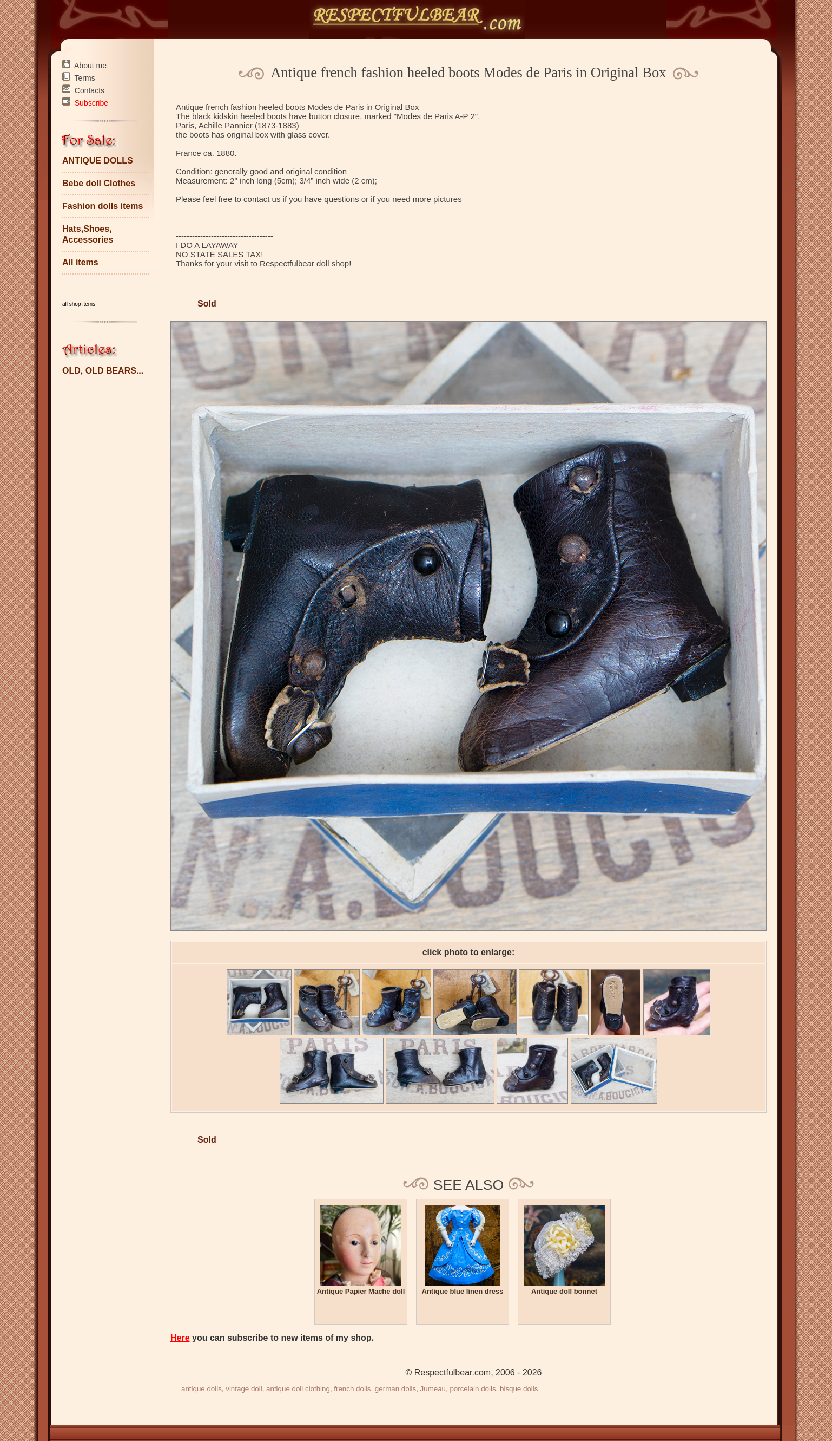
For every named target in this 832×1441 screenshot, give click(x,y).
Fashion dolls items (102, 206)
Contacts (89, 90)
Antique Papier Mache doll (361, 1291)
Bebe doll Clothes (98, 183)
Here (180, 1337)
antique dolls (201, 1389)
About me (90, 65)
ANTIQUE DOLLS (97, 160)
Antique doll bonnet (564, 1291)
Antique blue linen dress (463, 1291)
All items (80, 262)
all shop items (78, 304)
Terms (85, 78)
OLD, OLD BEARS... (102, 370)
